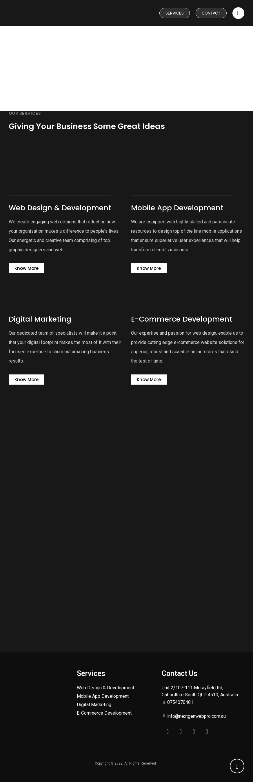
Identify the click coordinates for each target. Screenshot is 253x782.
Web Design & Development (105, 688)
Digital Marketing (94, 705)
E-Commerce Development (104, 713)
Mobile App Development (103, 696)
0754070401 (180, 702)
